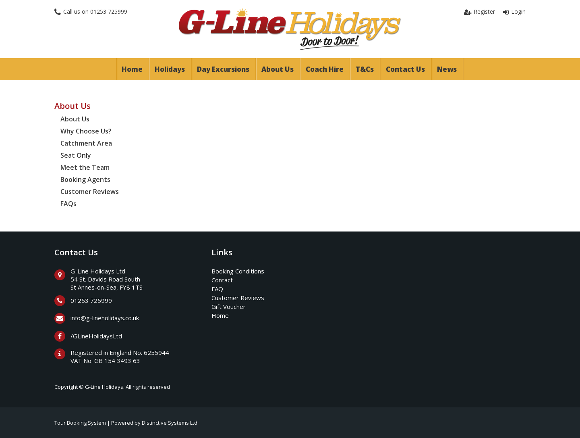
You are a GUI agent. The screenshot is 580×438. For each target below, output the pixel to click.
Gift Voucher (228, 306)
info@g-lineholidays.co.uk (104, 318)
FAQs (68, 203)
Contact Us (405, 69)
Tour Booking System (80, 422)
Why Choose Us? (86, 131)
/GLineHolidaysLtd (96, 336)
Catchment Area (86, 143)
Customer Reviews (89, 191)
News (447, 69)
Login (518, 11)
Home (132, 69)
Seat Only (75, 155)
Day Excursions (223, 69)
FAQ (217, 289)
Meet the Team (85, 167)
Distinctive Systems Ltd (169, 422)
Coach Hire (325, 69)
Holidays (170, 69)
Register (484, 11)
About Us (277, 69)
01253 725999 (108, 11)
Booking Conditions (237, 271)
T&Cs (365, 69)
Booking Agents (85, 179)
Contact (222, 280)
